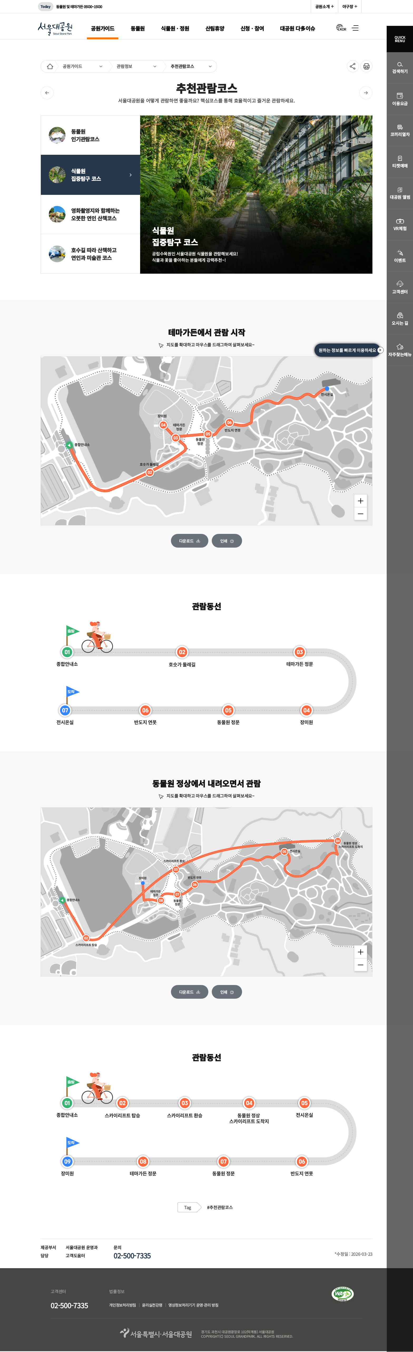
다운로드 (186, 540)
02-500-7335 (69, 1306)
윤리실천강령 (155, 1305)
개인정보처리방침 (123, 1305)
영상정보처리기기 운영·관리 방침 (199, 1305)
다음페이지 (365, 92)
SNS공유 (351, 66)
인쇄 (364, 63)
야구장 (347, 6)
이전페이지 (47, 92)
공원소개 (322, 6)
